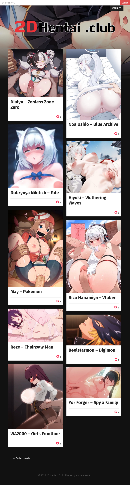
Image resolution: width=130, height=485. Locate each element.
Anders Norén (83, 475)
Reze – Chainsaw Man (31, 347)
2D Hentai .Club (55, 475)
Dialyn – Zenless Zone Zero (32, 104)
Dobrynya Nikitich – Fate (34, 192)
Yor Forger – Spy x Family (93, 402)
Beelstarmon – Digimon (92, 350)
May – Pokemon (26, 291)
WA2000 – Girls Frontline (35, 433)
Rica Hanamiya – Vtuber (92, 297)
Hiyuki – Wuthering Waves (87, 200)
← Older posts (21, 458)
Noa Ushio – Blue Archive (93, 124)
